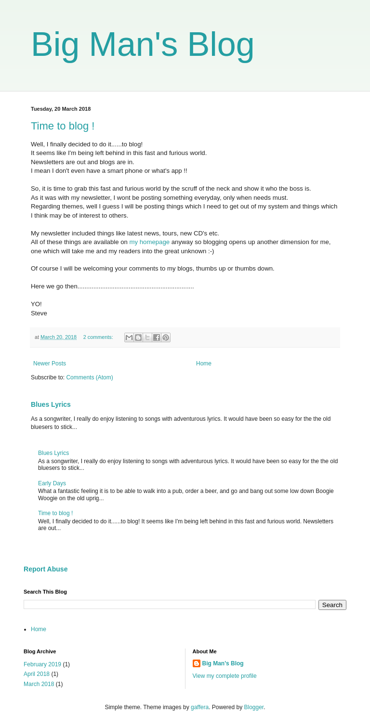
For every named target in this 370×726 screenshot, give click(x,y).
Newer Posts (49, 363)
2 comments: (99, 337)
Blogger (254, 707)
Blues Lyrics (51, 404)
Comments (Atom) (89, 377)
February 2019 (42, 664)
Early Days (52, 483)
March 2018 (39, 684)
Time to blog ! (62, 126)
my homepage (150, 242)
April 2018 (37, 674)
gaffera (200, 707)
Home (203, 363)
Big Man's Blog (143, 44)
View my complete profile (225, 676)
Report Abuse (45, 569)
